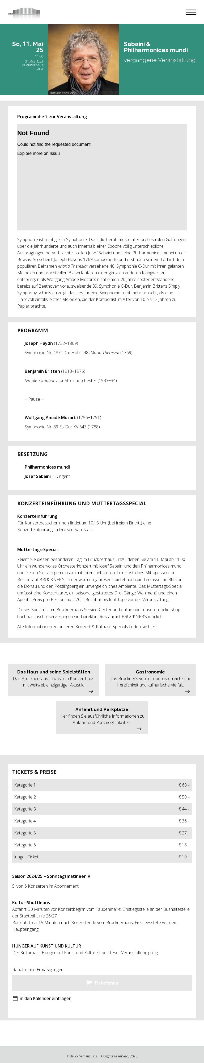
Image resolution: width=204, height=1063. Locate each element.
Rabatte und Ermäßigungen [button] (37, 970)
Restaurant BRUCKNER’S (41, 579)
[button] (191, 12)
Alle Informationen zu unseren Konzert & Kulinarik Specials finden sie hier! (86, 627)
